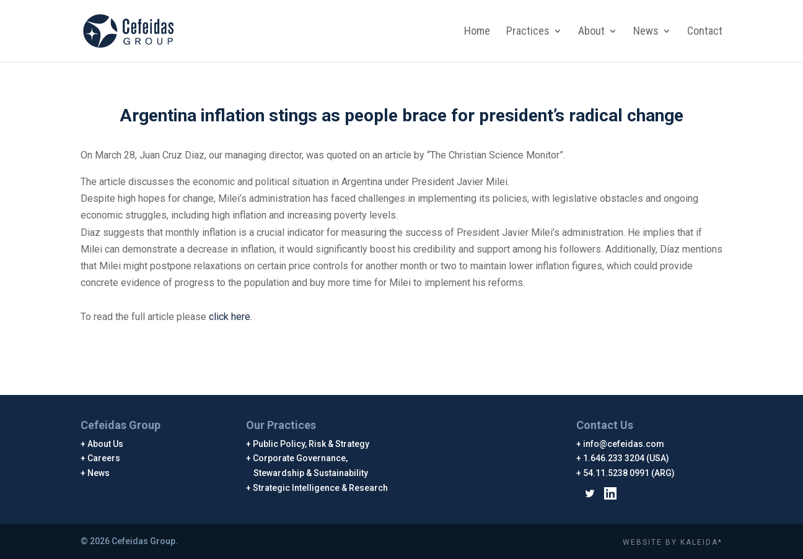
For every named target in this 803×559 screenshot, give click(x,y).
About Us (105, 444)
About (591, 32)
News (646, 32)
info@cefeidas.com (624, 444)
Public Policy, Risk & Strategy (311, 444)
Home (477, 32)
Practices (528, 32)
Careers (104, 458)
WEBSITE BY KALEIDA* (672, 542)
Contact (704, 32)
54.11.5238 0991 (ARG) (629, 473)
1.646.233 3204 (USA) (626, 458)
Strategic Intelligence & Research (320, 488)
